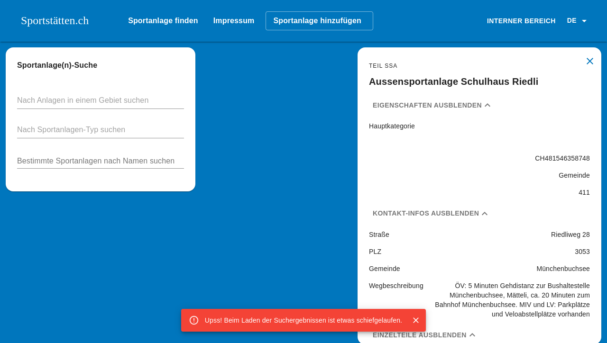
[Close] (416, 320)
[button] (578, 21)
